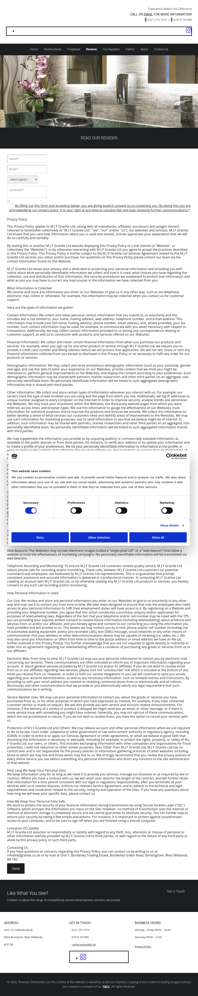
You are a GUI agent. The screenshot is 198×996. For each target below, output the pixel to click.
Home (34, 49)
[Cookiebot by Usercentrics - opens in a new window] (169, 456)
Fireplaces (73, 49)
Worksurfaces (52, 49)
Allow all (158, 537)
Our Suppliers (111, 49)
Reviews (91, 49)
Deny (40, 537)
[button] (176, 891)
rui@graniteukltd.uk (84, 944)
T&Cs (106, 987)
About (144, 49)
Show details (169, 525)
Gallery (129, 49)
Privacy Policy (143, 946)
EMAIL (148, 14)
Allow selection (99, 537)
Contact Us (161, 49)
